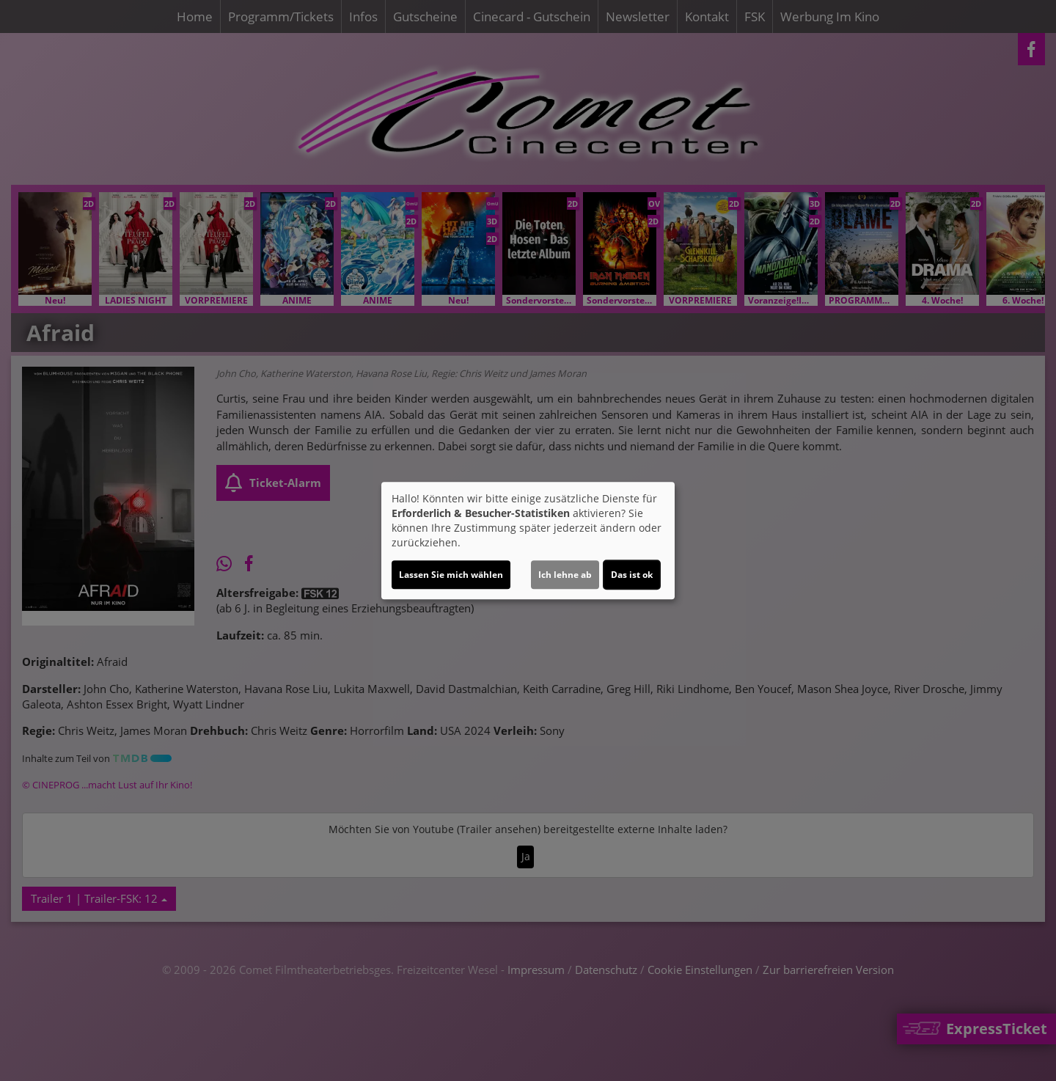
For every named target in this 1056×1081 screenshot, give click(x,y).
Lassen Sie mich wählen (451, 574)
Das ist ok (632, 574)
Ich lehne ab (565, 574)
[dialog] (528, 540)
